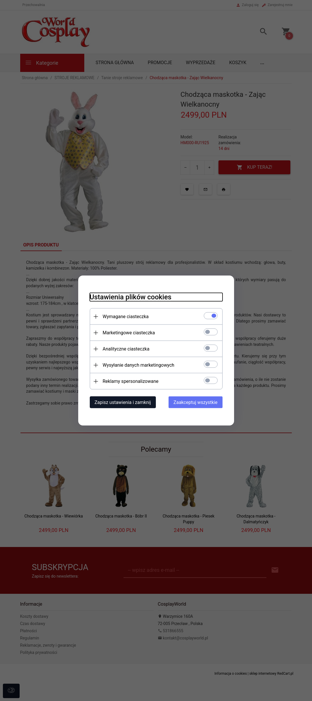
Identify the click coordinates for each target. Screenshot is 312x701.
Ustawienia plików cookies (130, 297)
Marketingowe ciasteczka (129, 332)
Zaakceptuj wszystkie (195, 402)
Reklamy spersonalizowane (130, 381)
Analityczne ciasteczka (126, 349)
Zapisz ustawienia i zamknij (123, 402)
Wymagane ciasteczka (126, 316)
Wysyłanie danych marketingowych (138, 365)
